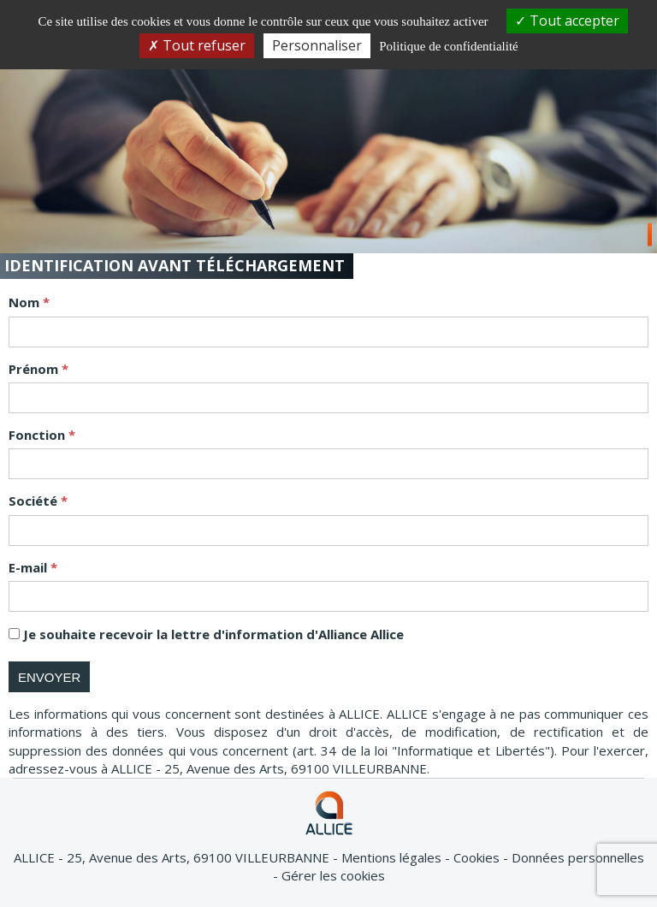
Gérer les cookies (333, 875)
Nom (26, 302)
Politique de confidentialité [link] (448, 46)
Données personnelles (578, 857)
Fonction (38, 434)
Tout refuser (197, 45)
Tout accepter (567, 20)
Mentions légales (393, 857)
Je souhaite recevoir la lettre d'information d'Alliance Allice (213, 634)
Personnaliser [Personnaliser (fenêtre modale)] (317, 45)
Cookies (478, 857)
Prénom (35, 368)
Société (35, 500)
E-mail (29, 567)
